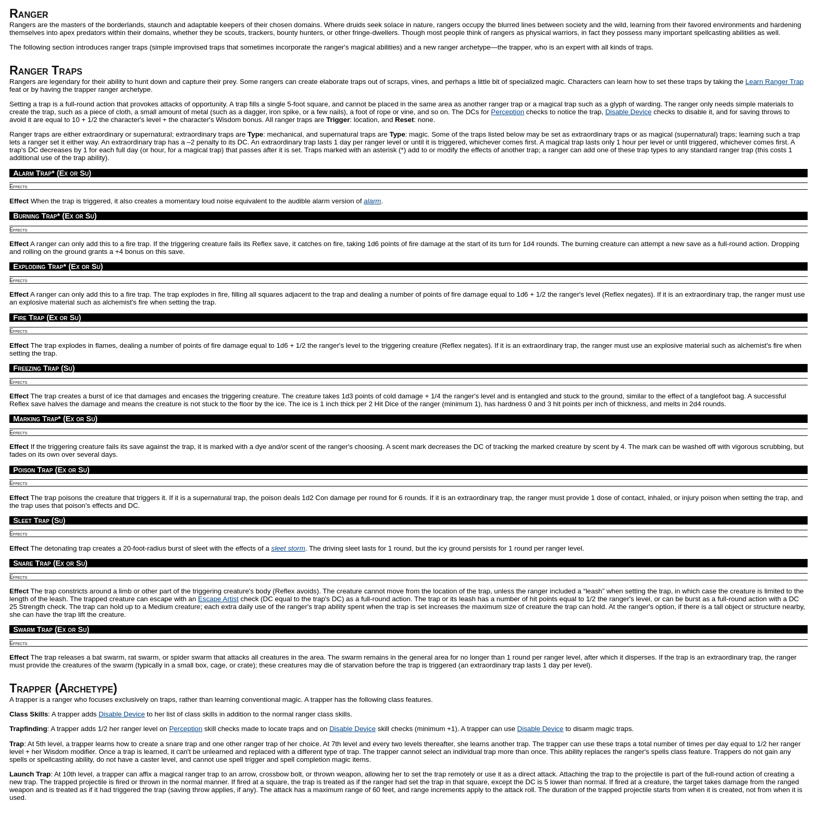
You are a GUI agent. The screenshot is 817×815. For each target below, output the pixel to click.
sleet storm (288, 548)
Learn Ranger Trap (775, 82)
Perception (507, 112)
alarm (372, 201)
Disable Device (628, 112)
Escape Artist (218, 599)
